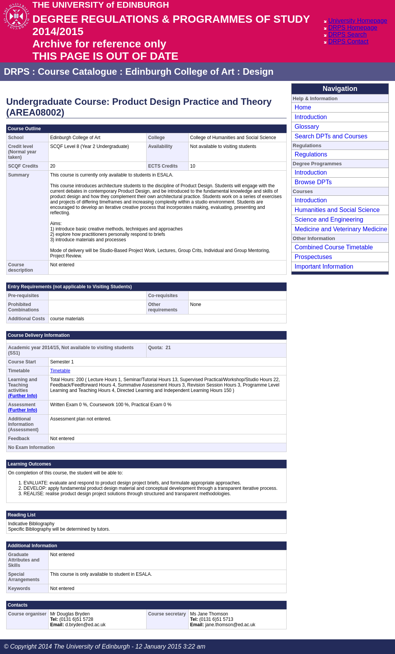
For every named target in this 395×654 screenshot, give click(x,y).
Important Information (324, 266)
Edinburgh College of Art (180, 71)
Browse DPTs (313, 182)
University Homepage (357, 20)
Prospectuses (313, 257)
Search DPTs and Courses (331, 136)
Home (303, 107)
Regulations (311, 154)
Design (258, 71)
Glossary (307, 126)
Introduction (311, 117)
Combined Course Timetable (334, 247)
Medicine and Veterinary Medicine (341, 229)
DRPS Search (347, 34)
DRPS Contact (348, 41)
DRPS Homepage (352, 27)
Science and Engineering (329, 219)
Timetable (60, 370)
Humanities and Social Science (337, 210)
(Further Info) (22, 395)
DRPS (17, 71)
